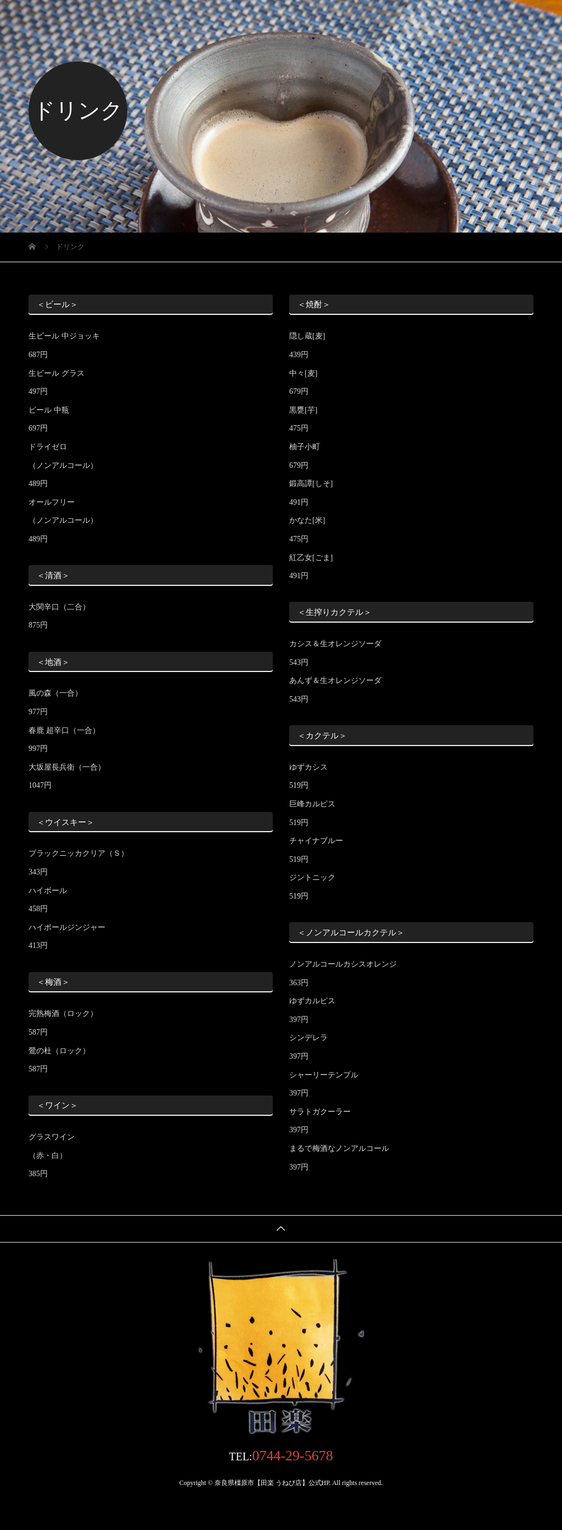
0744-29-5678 (292, 1456)
